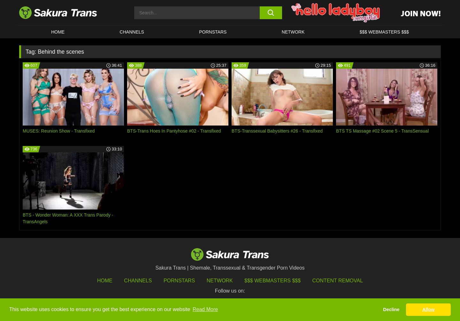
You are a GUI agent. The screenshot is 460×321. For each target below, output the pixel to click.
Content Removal (337, 280)
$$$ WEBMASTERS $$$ (384, 31)
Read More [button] (205, 309)
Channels (138, 280)
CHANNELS (132, 31)
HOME (58, 31)
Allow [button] (428, 309)
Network (293, 31)
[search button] (271, 12)
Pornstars (179, 280)
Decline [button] (391, 309)
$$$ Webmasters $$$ (272, 280)
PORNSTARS (212, 31)
